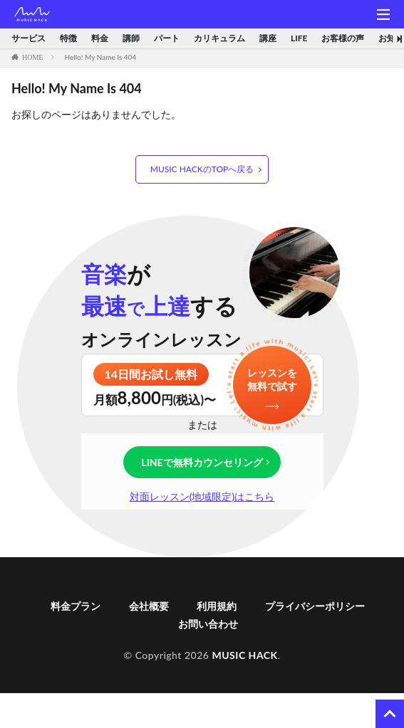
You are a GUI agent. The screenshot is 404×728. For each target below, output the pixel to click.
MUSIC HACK (244, 655)
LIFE (299, 38)
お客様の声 (342, 38)
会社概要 (149, 606)
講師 (131, 38)
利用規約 (217, 606)
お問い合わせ (208, 624)
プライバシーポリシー (315, 606)
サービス (28, 38)
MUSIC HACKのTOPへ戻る (202, 169)
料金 (99, 38)
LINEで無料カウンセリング (201, 462)
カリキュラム (219, 38)
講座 (267, 38)
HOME (32, 56)
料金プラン (75, 606)
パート (167, 38)
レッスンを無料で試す (272, 379)
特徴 (68, 38)
